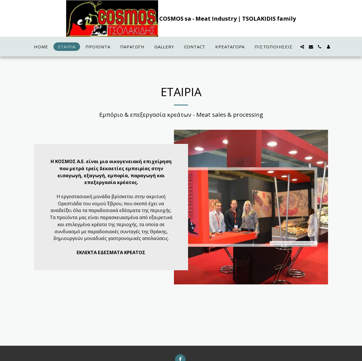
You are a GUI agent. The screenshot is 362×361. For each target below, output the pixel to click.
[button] (302, 47)
